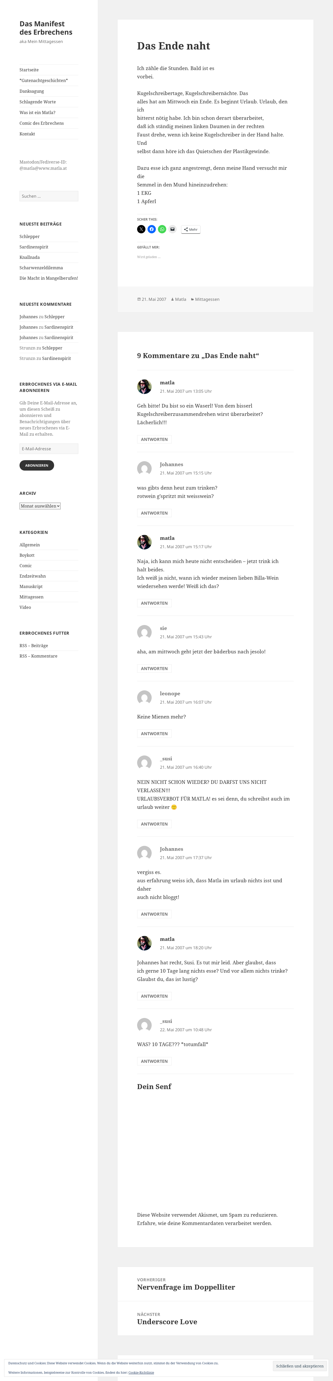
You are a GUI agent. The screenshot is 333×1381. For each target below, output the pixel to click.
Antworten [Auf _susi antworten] (154, 824)
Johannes (29, 317)
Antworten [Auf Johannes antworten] (154, 513)
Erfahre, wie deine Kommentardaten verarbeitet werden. (204, 1223)
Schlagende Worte (38, 102)
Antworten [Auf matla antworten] (154, 439)
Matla (180, 299)
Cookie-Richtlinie (141, 1372)
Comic (26, 565)
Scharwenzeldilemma (41, 268)
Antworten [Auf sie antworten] (154, 668)
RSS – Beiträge (34, 645)
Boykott (27, 555)
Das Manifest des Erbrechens (46, 28)
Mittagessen (31, 597)
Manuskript (31, 586)
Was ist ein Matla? (37, 112)
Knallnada (30, 257)
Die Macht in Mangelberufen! (49, 278)
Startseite (29, 70)
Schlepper (30, 236)
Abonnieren (36, 465)
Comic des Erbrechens (42, 123)
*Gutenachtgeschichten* (44, 80)
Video (25, 607)
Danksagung (32, 91)
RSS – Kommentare (38, 656)
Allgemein (30, 545)
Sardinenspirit (34, 247)
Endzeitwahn (33, 576)
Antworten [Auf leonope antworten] (154, 733)
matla (167, 382)
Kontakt (27, 134)
